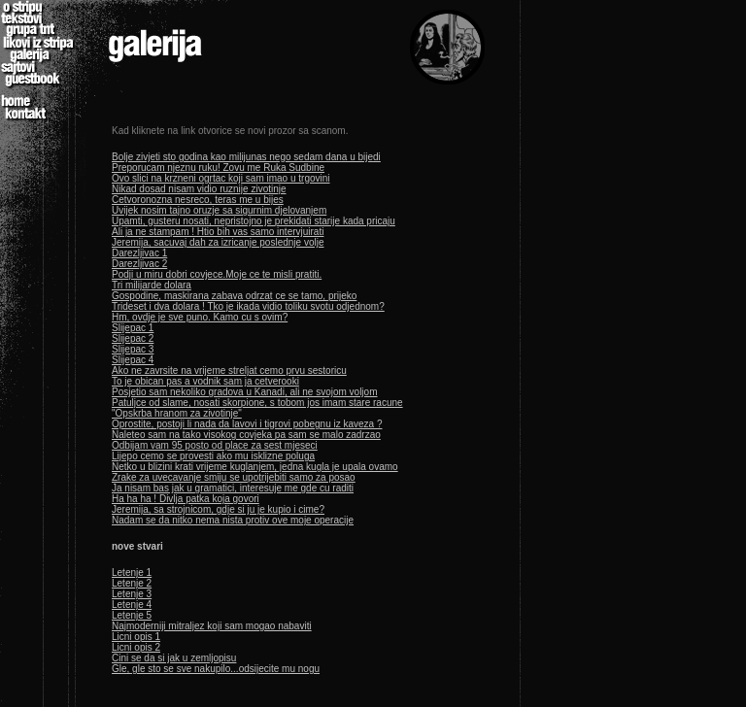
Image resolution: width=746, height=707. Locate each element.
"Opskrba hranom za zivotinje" (177, 413)
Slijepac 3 (132, 349)
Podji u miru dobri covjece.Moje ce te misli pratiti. (217, 274)
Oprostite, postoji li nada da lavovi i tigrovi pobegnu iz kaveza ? (247, 424)
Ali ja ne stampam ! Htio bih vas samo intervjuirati (217, 231)
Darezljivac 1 (139, 253)
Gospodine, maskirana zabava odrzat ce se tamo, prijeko (234, 295)
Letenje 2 (132, 583)
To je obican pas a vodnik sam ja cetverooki (205, 381)
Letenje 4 (132, 604)
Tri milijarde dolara (151, 285)
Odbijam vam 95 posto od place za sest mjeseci (215, 445)
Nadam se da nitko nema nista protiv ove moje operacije (233, 520)
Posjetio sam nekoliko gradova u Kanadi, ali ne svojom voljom (244, 392)
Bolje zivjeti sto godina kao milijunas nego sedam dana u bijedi (246, 157)
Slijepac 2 (132, 338)
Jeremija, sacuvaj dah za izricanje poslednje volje (217, 242)
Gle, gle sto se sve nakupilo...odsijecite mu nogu (216, 668)
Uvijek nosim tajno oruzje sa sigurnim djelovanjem (219, 210)
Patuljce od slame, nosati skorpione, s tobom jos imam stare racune (257, 402)
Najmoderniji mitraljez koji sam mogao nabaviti (212, 626)
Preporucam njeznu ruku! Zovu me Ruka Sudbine (218, 167)
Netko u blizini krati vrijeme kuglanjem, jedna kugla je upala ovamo (255, 466)
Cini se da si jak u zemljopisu (174, 658)
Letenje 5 (132, 615)
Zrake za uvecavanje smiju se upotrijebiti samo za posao (234, 477)
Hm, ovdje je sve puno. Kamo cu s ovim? (200, 317)
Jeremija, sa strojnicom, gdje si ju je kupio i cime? (218, 509)
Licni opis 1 (136, 636)
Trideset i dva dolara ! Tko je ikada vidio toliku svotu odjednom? (248, 306)
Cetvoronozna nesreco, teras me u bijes (198, 199)
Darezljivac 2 (139, 263)
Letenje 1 (132, 572)
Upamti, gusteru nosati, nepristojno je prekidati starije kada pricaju (253, 221)
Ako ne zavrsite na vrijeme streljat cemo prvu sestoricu (229, 370)
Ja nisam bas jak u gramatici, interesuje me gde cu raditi (233, 488)
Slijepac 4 (132, 359)
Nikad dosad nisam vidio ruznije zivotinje (199, 189)
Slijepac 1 (132, 327)
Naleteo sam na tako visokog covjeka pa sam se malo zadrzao (246, 434)
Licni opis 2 (136, 647)
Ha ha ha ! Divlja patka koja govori (185, 498)
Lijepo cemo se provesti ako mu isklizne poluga (213, 456)
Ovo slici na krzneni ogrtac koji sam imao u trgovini (221, 178)
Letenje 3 (132, 594)
